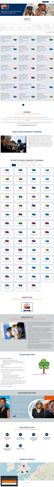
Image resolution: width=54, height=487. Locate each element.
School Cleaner (40, 93)
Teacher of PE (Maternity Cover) (25, 36)
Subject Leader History (23, 65)
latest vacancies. (48, 348)
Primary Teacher (40, 55)
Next (52, 407)
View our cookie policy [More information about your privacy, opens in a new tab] (13, 479)
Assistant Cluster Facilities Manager (8, 46)
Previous (2, 407)
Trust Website (45, 1)
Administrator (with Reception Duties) (44, 36)
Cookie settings (9, 483)
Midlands (29, 165)
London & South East (20, 165)
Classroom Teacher (5, 93)
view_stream (50, 32)
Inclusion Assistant (22, 93)
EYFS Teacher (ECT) (41, 65)
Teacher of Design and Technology (8, 84)
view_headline (53, 32)
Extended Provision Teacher (6, 36)
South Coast (39, 165)
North (26, 165)
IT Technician (3, 74)
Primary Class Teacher (23, 74)
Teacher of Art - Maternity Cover (25, 84)
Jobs (6, 1)
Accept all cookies (9, 481)
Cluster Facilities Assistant (6, 55)
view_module (48, 32)
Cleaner (38, 84)
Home (3, 1)
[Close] (16, 477)
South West (34, 165)
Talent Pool (9, 1)
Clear (1, 29)
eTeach (27, 482)
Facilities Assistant (22, 46)
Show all (13, 165)
